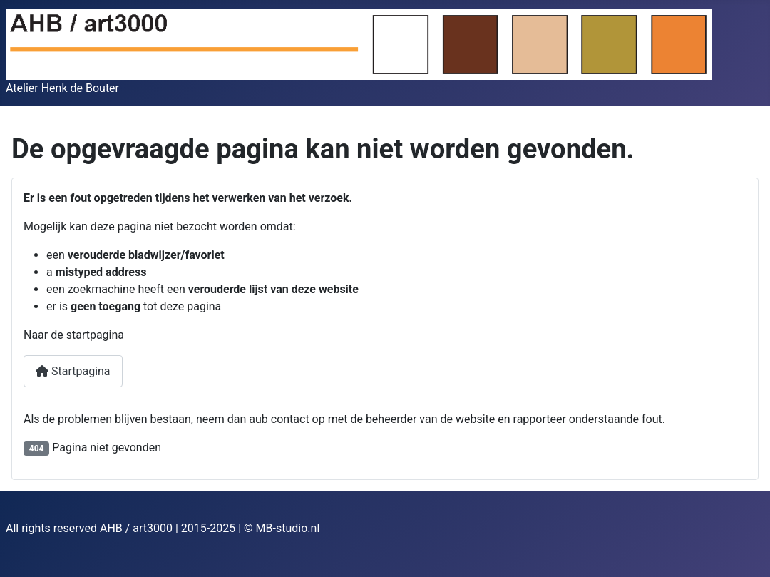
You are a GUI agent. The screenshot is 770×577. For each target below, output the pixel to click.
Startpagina (73, 371)
